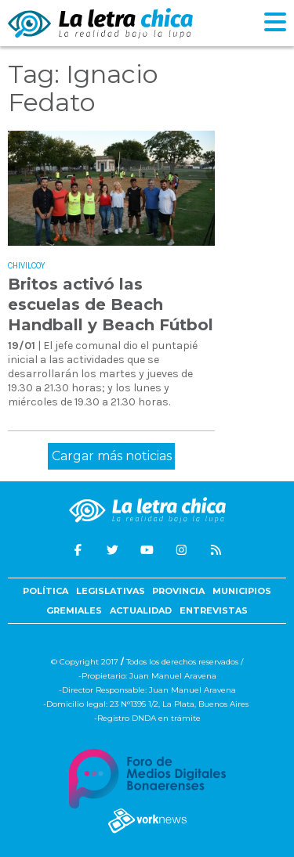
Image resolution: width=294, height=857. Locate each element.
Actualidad (141, 610)
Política (45, 590)
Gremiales (74, 610)
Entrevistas (214, 610)
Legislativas (110, 590)
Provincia (178, 590)
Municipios (241, 590)
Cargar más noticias (112, 455)
